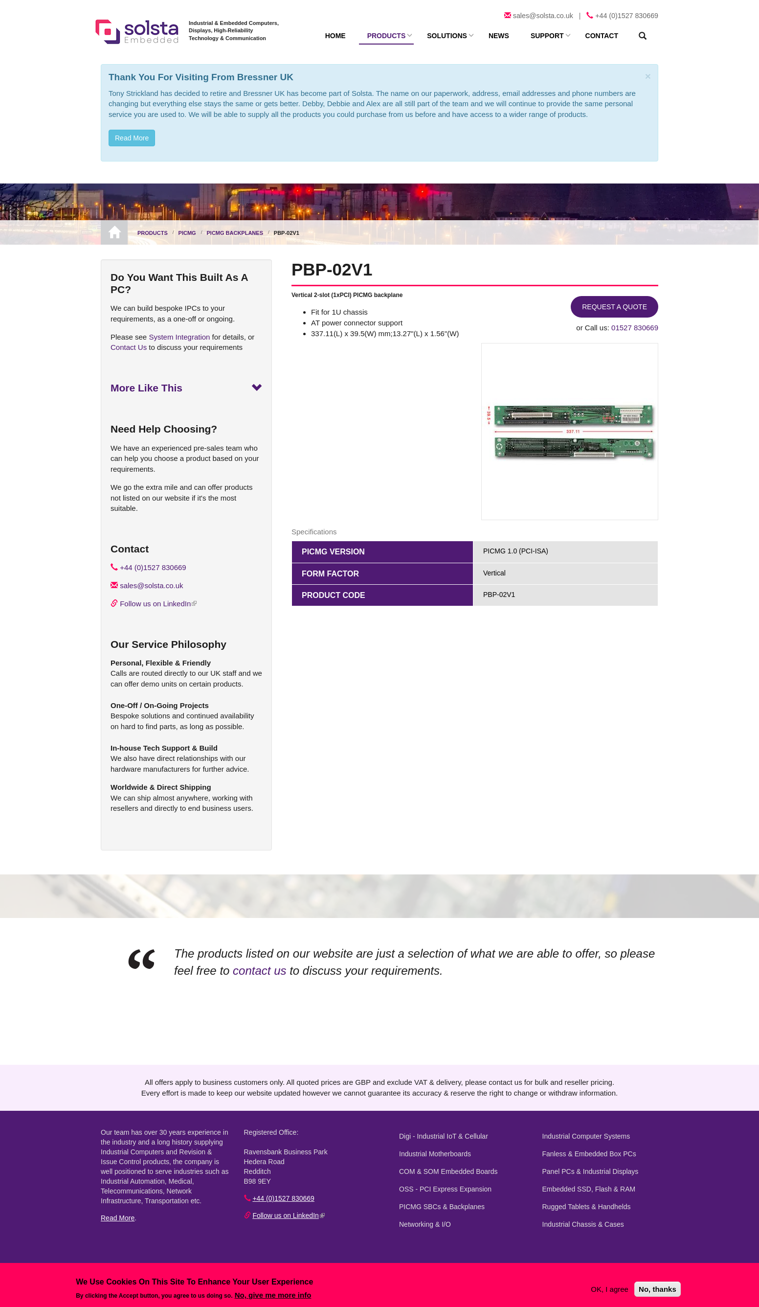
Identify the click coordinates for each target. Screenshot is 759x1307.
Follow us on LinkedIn (158, 603)
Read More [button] (132, 138)
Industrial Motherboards (435, 1154)
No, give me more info (273, 1295)
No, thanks (657, 1289)
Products (386, 36)
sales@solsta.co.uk (543, 16)
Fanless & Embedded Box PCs (589, 1154)
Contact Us (129, 347)
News (499, 36)
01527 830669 (634, 327)
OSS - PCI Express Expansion (445, 1189)
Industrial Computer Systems (586, 1136)
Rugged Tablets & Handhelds (586, 1207)
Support (547, 36)
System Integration (179, 337)
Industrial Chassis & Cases (583, 1224)
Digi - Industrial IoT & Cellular (443, 1136)
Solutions (447, 36)
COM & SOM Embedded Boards (448, 1171)
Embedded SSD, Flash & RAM (589, 1189)
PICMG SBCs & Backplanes (442, 1207)
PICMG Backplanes (234, 233)
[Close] (648, 76)
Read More (117, 1218)
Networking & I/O (425, 1224)
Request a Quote (614, 307)
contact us (259, 970)
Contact (601, 36)
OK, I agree (609, 1289)
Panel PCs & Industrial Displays (590, 1171)
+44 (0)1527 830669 (626, 16)
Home (335, 36)
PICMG (187, 233)
